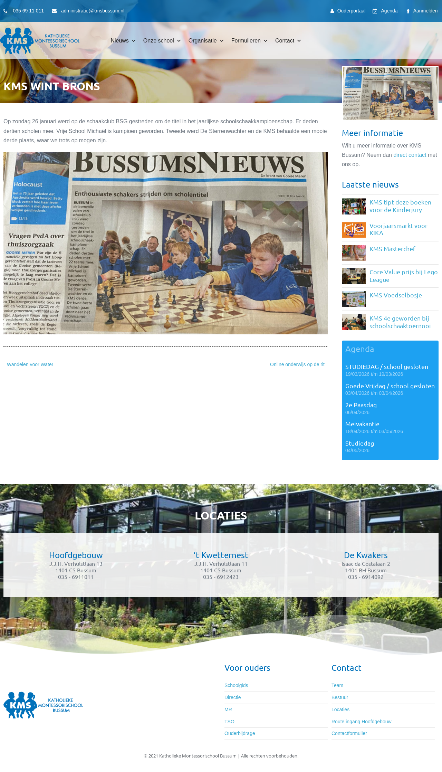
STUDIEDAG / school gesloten (386, 366)
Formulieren (249, 40)
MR (228, 709)
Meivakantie (362, 423)
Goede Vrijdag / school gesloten (390, 385)
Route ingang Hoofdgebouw (362, 721)
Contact (288, 40)
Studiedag (359, 443)
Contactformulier (349, 733)
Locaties (340, 709)
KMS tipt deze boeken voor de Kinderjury (400, 205)
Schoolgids (236, 685)
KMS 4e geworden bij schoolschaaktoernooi (400, 321)
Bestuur (340, 697)
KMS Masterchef (392, 248)
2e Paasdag (361, 404)
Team (337, 685)
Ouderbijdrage (239, 733)
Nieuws (123, 40)
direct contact (409, 155)
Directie (232, 697)
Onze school (162, 40)
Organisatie (206, 40)
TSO (229, 721)
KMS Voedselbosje (395, 294)
